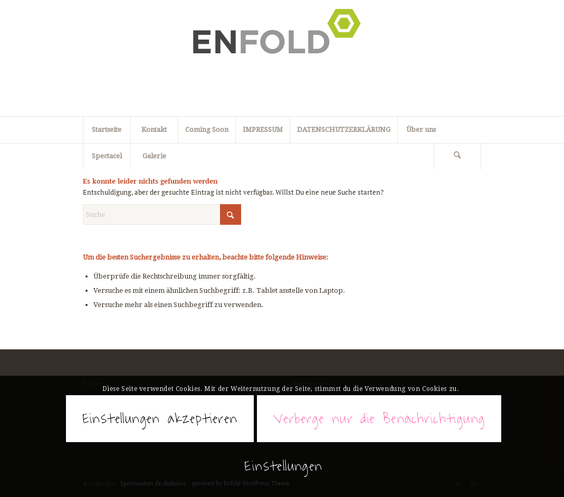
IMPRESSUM (263, 129)
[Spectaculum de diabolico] (282, 58)
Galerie (154, 156)
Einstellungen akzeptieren (160, 418)
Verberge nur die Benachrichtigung (379, 418)
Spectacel (107, 156)
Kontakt (154, 129)
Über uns (421, 129)
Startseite (106, 129)
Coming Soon (206, 129)
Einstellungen (283, 466)
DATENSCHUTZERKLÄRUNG (343, 129)
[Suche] (457, 156)
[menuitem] (457, 156)
